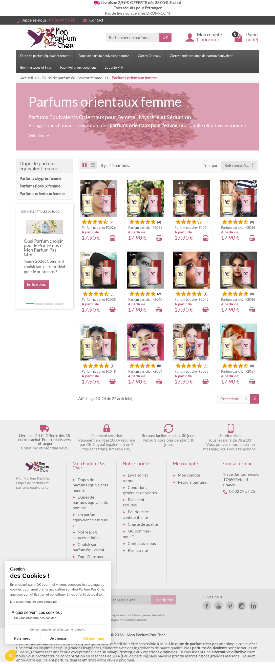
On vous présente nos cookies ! (36, 618)
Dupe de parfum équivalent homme (104, 56)
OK (165, 37)
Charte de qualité (143, 524)
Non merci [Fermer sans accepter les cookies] (22, 638)
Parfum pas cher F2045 (192, 299)
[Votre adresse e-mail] (125, 599)
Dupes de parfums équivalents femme (90, 484)
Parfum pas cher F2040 (145, 299)
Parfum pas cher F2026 (99, 227)
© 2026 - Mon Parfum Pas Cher (137, 634)
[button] (24, 261)
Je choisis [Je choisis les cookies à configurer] (58, 638)
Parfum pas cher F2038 (99, 299)
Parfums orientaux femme (42, 193)
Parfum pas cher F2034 (192, 227)
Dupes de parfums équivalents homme (90, 502)
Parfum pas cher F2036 (238, 227)
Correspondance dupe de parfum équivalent (201, 56)
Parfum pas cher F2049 (99, 371)
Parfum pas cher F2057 (238, 371)
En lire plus (36, 284)
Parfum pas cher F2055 (192, 371)
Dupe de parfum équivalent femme (45, 56)
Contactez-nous (142, 543)
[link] (206, 605)
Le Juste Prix (114, 67)
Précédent (230, 398)
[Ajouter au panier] (112, 238)
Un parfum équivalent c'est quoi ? (90, 519)
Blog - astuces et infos (36, 67)
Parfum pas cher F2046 (238, 299)
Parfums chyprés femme (40, 178)
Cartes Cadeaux (149, 56)
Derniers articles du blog (40, 211)
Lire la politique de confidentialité (33, 601)
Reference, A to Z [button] (239, 165)
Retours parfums (192, 482)
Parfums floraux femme (39, 185)
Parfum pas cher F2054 (145, 371)
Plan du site (138, 550)
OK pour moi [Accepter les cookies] (93, 638)
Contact (93, 19)
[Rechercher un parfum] (132, 37)
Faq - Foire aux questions (78, 67)
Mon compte (189, 474)
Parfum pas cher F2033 (145, 227)
